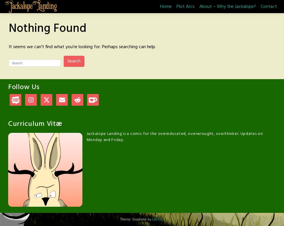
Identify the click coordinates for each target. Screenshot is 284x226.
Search (74, 61)
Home (166, 7)
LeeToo (157, 219)
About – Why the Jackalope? (227, 7)
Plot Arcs (185, 7)
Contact (269, 7)
